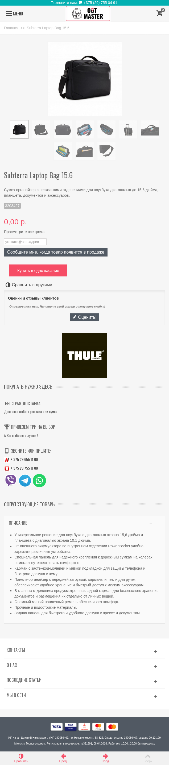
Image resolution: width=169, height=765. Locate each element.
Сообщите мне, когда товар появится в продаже (55, 252)
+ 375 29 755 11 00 (21, 468)
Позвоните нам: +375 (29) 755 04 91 (84, 3)
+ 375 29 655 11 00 (21, 459)
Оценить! (84, 317)
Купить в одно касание (38, 270)
